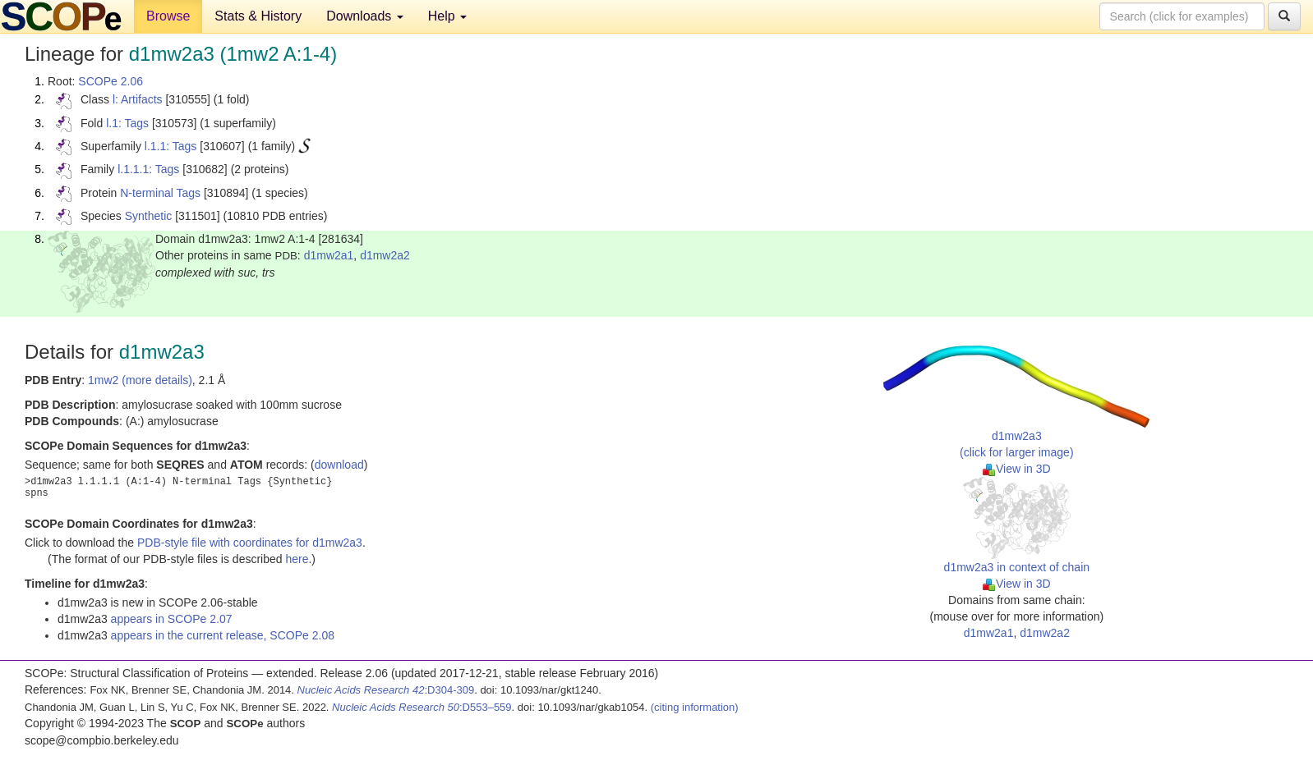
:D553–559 (422, 707)
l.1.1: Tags (171, 146)
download (339, 464)
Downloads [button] (364, 16)
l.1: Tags (127, 123)
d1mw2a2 (385, 255)
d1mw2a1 (329, 255)
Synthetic (149, 215)
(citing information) (695, 707)
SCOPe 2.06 (110, 81)
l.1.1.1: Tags (148, 169)
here (296, 559)
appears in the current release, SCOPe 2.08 (222, 635)
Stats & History (258, 16)
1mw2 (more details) (140, 380)
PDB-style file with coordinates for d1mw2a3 (249, 542)
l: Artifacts (138, 99)
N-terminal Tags (160, 192)
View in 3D (1017, 468)
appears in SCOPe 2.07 (172, 618)
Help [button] (447, 16)
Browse (168, 16)
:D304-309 (386, 690)
